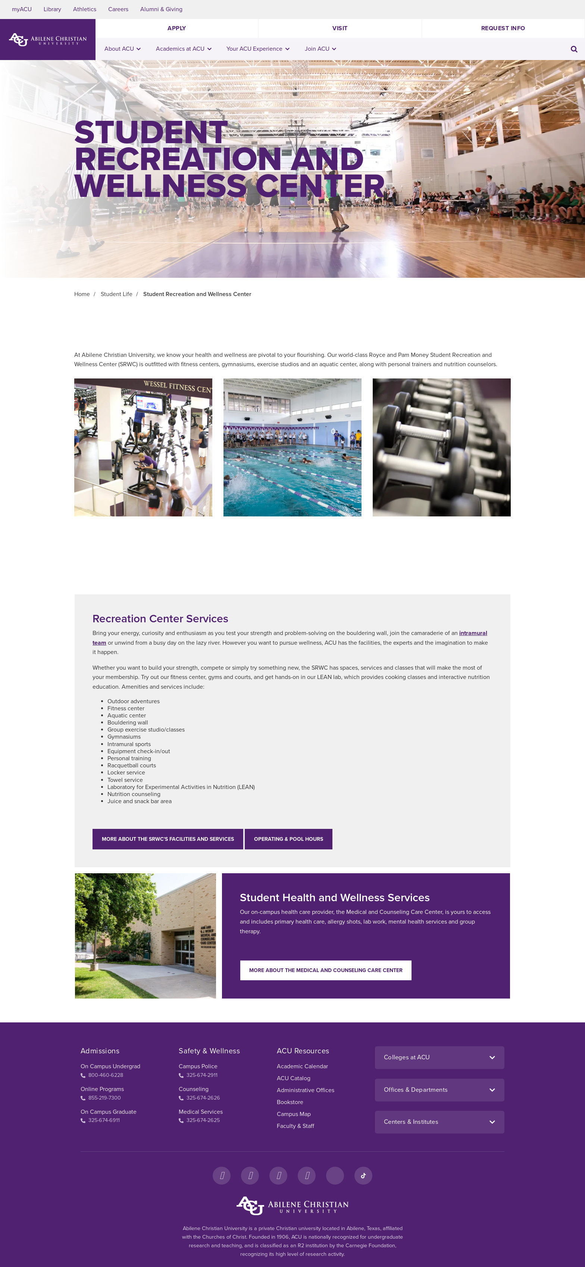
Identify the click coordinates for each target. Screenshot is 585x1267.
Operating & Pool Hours (288, 839)
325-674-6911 (100, 1120)
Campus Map (294, 1114)
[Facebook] (222, 1176)
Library (52, 9)
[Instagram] (250, 1176)
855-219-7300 (101, 1098)
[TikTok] (363, 1176)
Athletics (84, 9)
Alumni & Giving (161, 9)
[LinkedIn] (335, 1176)
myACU (22, 9)
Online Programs (102, 1089)
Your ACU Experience (258, 49)
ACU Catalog (293, 1078)
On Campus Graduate (109, 1112)
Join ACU (321, 49)
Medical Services (201, 1112)
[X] (278, 1176)
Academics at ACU (184, 49)
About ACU (122, 49)
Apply (177, 28)
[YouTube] (307, 1176)
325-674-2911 (198, 1075)
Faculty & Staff (295, 1126)
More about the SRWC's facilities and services (168, 839)
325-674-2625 (199, 1120)
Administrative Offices (305, 1090)
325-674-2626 (199, 1098)
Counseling (194, 1089)
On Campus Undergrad (110, 1066)
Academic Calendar (302, 1066)
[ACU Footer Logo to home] (292, 1206)
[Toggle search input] (574, 49)
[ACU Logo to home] (48, 39)
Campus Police (198, 1066)
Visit (340, 28)
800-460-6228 (102, 1075)
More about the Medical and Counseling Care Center (326, 970)
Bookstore (290, 1102)
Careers (118, 9)
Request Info (503, 28)
